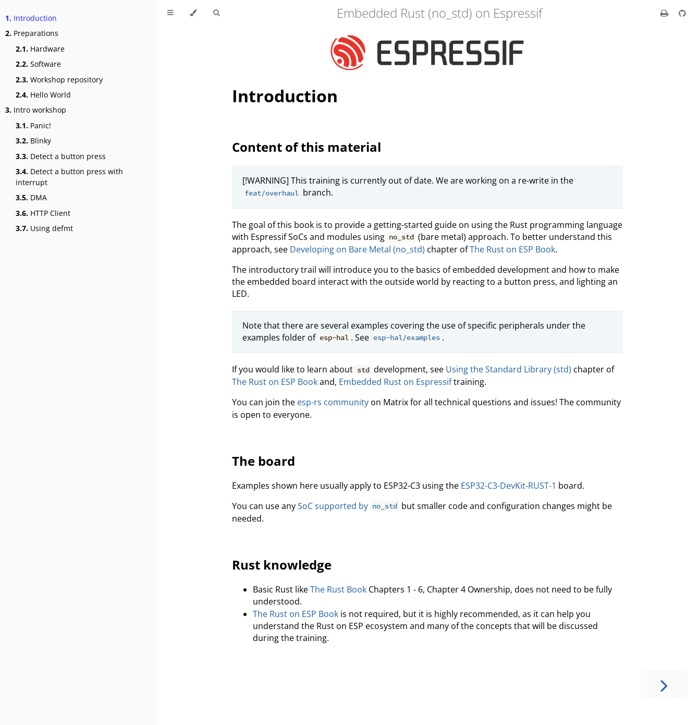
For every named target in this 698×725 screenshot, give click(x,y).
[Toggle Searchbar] (216, 13)
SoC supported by (348, 506)
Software (38, 64)
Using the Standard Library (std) (508, 369)
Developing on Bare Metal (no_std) (357, 249)
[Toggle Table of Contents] (170, 13)
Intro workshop (35, 110)
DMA (31, 197)
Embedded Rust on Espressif (395, 382)
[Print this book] (665, 13)
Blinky (33, 141)
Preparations (31, 33)
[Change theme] (193, 13)
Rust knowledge (282, 564)
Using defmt (44, 228)
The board (263, 460)
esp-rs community (333, 402)
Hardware (40, 49)
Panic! (33, 125)
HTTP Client (43, 213)
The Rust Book (338, 589)
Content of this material (306, 146)
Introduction (31, 18)
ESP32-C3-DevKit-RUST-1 (508, 485)
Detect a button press (61, 156)
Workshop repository (59, 79)
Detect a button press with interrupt (69, 176)
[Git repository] (682, 13)
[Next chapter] (664, 684)
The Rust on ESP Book (512, 249)
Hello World (43, 95)
